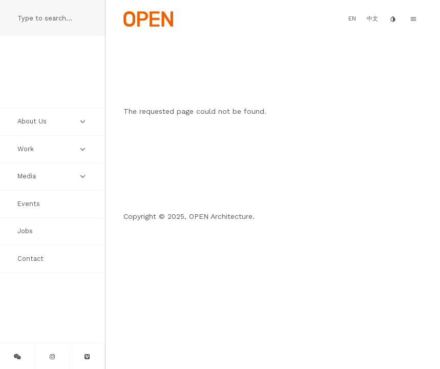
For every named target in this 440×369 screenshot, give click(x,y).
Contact (30, 258)
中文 (372, 18)
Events (28, 204)
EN (352, 18)
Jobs (25, 231)
